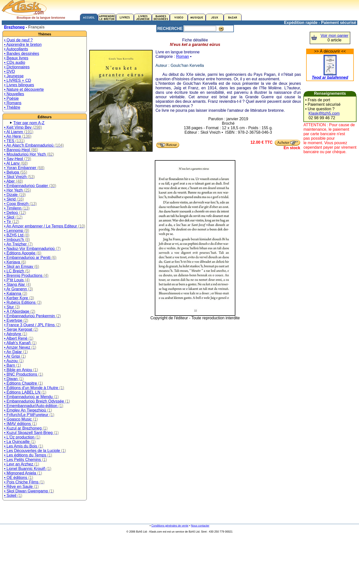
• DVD (9, 71)
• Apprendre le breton (23, 44)
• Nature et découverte (24, 89)
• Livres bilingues (19, 85)
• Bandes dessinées (21, 53)
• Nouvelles (14, 94)
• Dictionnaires (17, 67)
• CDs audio (14, 62)
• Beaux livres (16, 58)
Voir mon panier (335, 35)
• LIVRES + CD (17, 80)
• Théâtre (12, 107)
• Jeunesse (14, 76)
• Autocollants (16, 49)
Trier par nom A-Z (29, 123)
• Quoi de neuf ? (18, 40)
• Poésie (11, 98)
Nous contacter (200, 525)
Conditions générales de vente (169, 525)
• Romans (12, 103)
